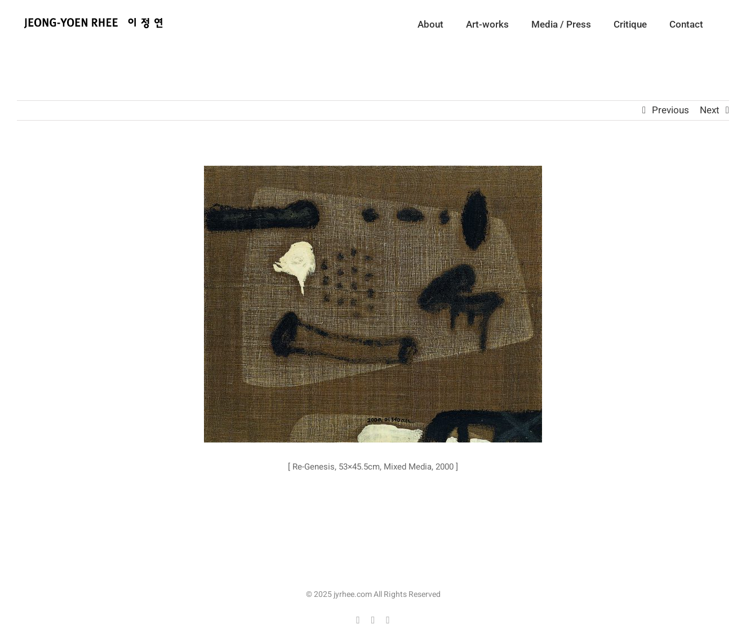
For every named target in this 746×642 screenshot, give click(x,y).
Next (710, 110)
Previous (670, 110)
